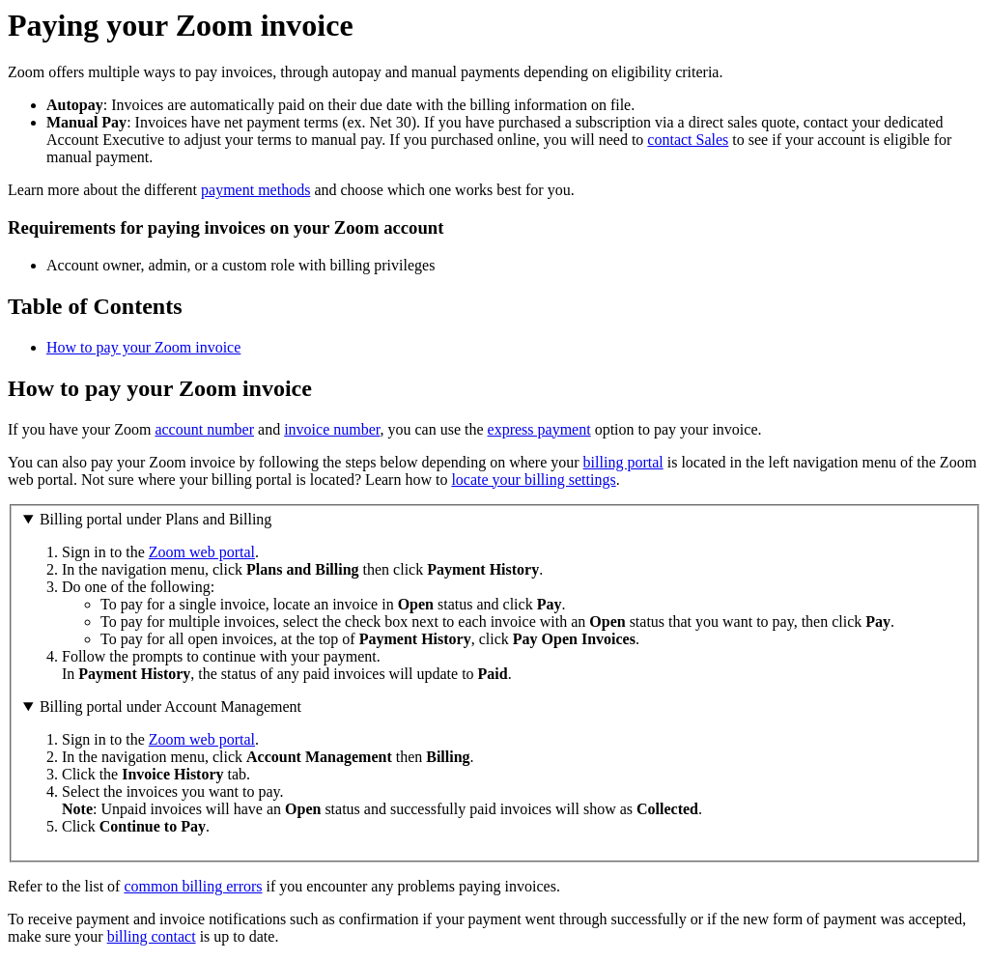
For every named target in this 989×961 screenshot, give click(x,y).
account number (204, 429)
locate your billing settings (533, 479)
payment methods (255, 190)
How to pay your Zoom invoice (143, 347)
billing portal (623, 462)
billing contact (151, 936)
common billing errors (193, 886)
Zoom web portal (202, 552)
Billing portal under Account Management (170, 706)
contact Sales (687, 139)
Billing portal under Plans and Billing (155, 519)
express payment (539, 429)
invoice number (332, 429)
